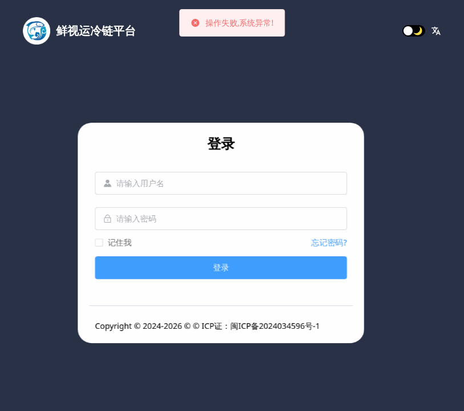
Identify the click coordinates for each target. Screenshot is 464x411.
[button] (436, 31)
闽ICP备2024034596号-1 (385, 325)
